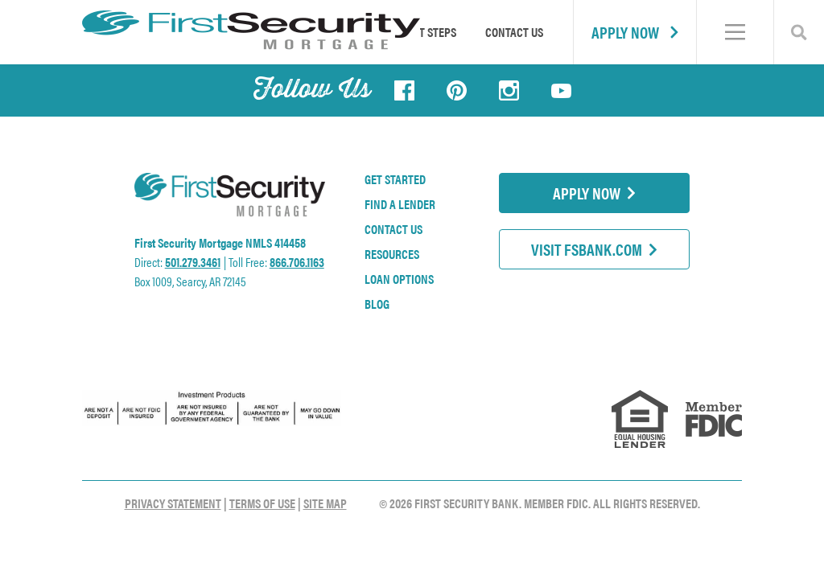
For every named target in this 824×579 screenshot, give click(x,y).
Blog (377, 304)
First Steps (427, 32)
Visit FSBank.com (594, 249)
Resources (392, 254)
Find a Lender (400, 204)
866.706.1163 (297, 262)
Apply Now (634, 31)
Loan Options (399, 279)
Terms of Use (262, 503)
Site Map (325, 503)
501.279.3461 (192, 262)
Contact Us (514, 32)
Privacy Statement (173, 503)
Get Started (395, 179)
